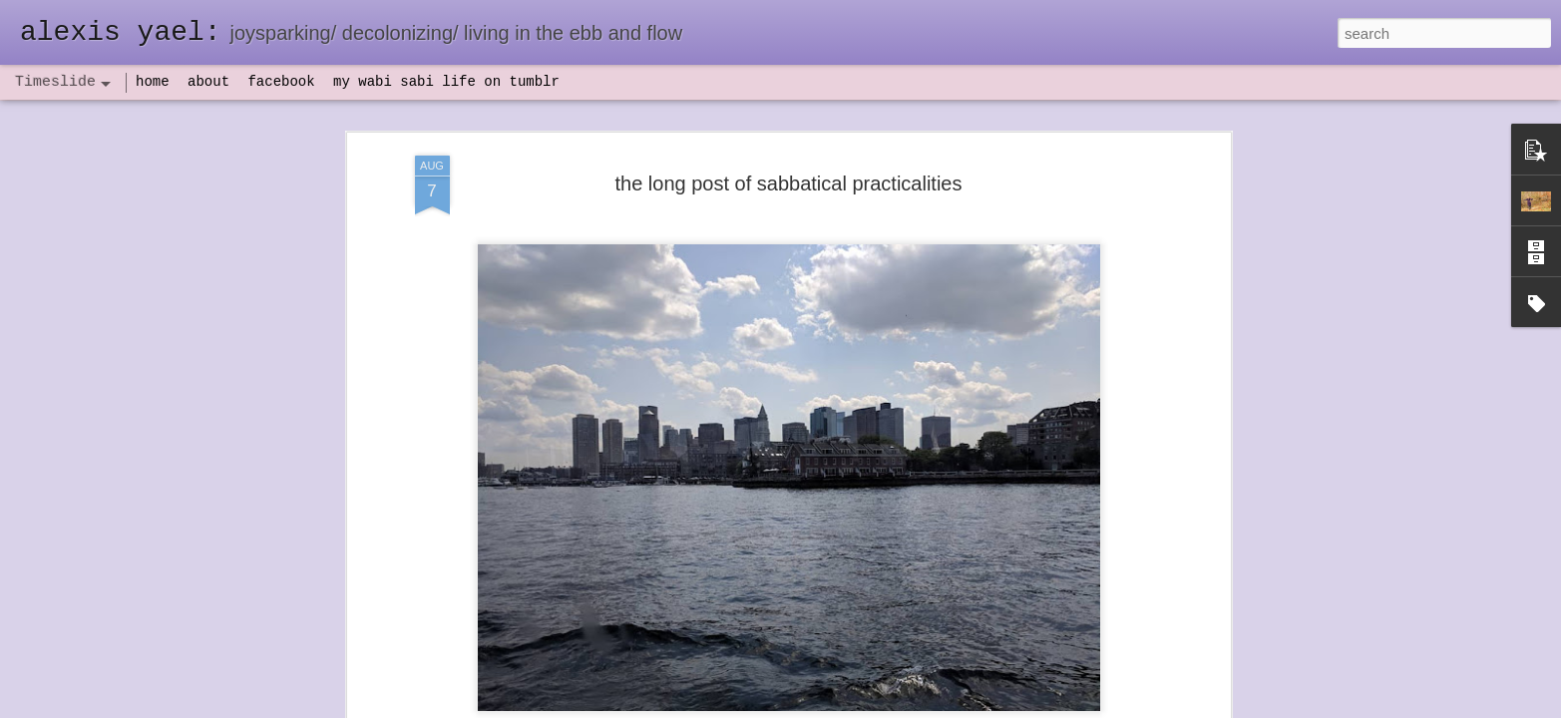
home (153, 82)
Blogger (843, 707)
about (208, 82)
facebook (280, 82)
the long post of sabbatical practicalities (789, 153)
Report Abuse (901, 707)
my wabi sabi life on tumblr (446, 82)
